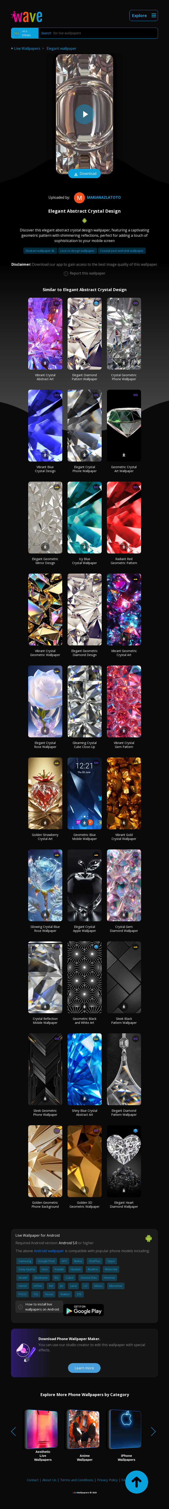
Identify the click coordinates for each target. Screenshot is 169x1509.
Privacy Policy (107, 1480)
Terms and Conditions (76, 1480)
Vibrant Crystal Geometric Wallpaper (45, 653)
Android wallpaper (49, 1250)
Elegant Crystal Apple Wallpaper (84, 929)
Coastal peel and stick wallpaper (121, 251)
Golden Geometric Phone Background (45, 1204)
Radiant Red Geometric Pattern (124, 561)
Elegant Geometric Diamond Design (84, 653)
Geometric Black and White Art (84, 1021)
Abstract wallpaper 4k (40, 251)
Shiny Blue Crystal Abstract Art (84, 1112)
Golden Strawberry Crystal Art (45, 837)
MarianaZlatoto (97, 197)
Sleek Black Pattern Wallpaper (124, 1021)
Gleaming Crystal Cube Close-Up (85, 745)
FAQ (124, 1480)
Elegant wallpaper (61, 48)
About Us (49, 1480)
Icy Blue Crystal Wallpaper (84, 561)
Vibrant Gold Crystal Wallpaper (124, 837)
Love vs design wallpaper (77, 251)
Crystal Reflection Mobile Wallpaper (45, 1021)
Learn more (84, 1368)
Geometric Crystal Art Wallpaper (124, 469)
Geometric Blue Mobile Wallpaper (84, 837)
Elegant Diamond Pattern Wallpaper (84, 377)
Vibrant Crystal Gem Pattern (124, 745)
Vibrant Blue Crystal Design (45, 469)
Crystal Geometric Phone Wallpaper (124, 377)
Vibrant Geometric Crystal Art (124, 653)
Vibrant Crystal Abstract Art (45, 377)
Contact (33, 1480)
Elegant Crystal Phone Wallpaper (84, 469)
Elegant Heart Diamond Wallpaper (124, 1204)
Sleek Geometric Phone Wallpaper (45, 1112)
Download (84, 174)
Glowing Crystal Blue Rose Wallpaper (45, 929)
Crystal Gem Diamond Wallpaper (124, 929)
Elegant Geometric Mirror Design (45, 561)
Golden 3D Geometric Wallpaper (84, 1204)
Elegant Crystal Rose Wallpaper (45, 745)
